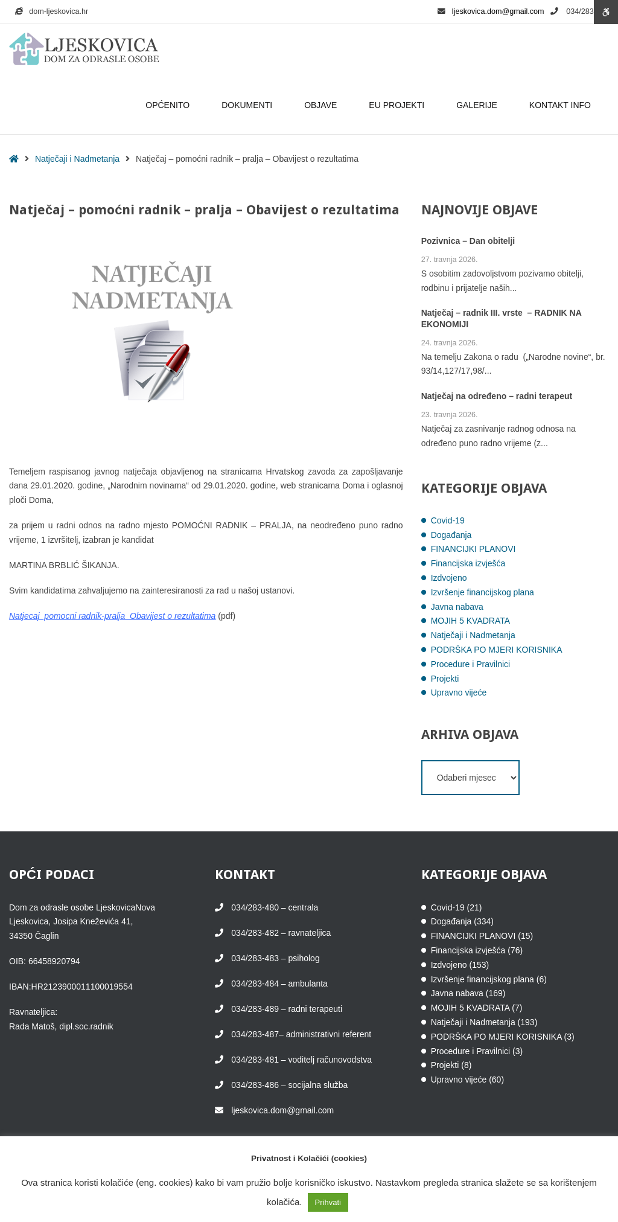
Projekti (445, 678)
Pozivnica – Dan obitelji (468, 241)
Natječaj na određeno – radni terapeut (497, 396)
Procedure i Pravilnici (471, 664)
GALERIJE (478, 105)
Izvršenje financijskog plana (482, 592)
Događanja (451, 535)
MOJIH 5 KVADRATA (470, 620)
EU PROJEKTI (398, 105)
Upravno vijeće (459, 692)
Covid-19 (448, 520)
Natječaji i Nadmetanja (77, 159)
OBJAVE (322, 105)
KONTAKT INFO (561, 105)
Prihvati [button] (328, 1202)
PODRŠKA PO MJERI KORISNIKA (496, 649)
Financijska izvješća (468, 563)
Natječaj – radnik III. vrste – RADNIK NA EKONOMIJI (501, 319)
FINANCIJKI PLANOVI (473, 549)
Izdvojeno (449, 578)
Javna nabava (457, 607)
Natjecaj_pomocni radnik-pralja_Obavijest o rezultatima (112, 616)
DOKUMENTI (248, 105)
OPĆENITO (169, 105)
